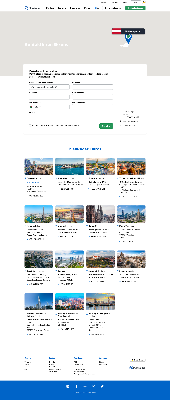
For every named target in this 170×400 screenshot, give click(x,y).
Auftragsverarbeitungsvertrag (84, 374)
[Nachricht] (71, 117)
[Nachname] (49, 96)
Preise (87, 8)
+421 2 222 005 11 (98, 281)
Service (103, 2)
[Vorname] (92, 87)
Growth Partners (55, 369)
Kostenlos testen (135, 8)
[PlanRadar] (34, 8)
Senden (106, 125)
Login (135, 2)
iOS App (101, 362)
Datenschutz (78, 364)
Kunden (62, 8)
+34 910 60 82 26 (129, 281)
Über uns (114, 2)
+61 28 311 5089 (67, 189)
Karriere (27, 367)
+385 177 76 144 (98, 189)
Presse (27, 364)
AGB (45, 125)
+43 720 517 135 (129, 125)
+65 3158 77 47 (66, 284)
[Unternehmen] (92, 96)
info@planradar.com (130, 121)
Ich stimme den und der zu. (55, 125)
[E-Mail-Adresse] (92, 106)
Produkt (50, 8)
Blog (26, 369)
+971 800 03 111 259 (38, 334)
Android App (103, 364)
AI (98, 8)
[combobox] (49, 87)
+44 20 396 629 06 (98, 334)
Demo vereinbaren (113, 8)
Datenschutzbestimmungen (65, 125)
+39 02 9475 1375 (98, 236)
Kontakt (125, 2)
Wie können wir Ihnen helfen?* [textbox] (44, 87)
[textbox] (35, 107)
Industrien (75, 8)
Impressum (78, 367)
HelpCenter (53, 371)
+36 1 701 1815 (66, 236)
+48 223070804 (128, 241)
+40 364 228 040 (36, 284)
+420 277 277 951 (129, 196)
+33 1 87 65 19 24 (36, 239)
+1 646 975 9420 (67, 329)
